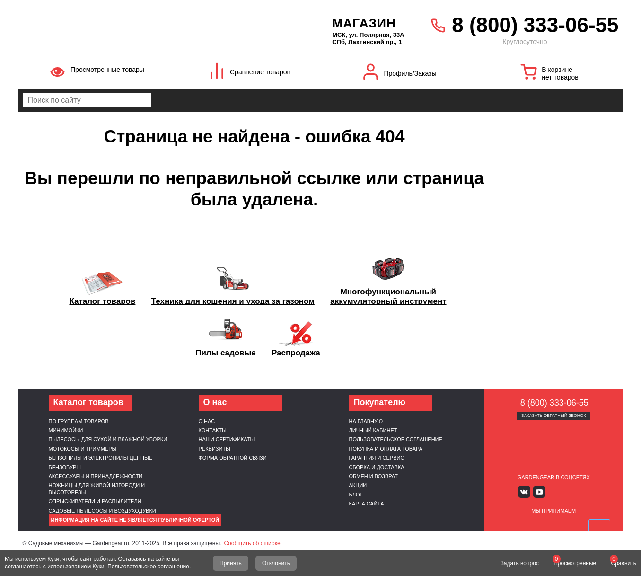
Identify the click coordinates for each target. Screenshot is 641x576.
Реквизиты (214, 449)
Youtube (539, 491)
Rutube (567, 491)
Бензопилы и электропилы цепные (100, 458)
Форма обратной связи (233, 458)
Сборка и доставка (376, 467)
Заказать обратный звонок (553, 415)
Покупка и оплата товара (386, 449)
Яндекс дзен (554, 491)
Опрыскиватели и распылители (95, 501)
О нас (207, 421)
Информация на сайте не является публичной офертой (135, 520)
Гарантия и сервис (376, 458)
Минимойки (66, 430)
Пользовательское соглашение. (149, 566)
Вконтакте (526, 491)
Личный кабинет (373, 430)
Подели (564, 525)
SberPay (598, 526)
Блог (356, 494)
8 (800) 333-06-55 (535, 24)
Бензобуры (65, 467)
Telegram (581, 491)
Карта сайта (366, 503)
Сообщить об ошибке (252, 543)
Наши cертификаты (227, 439)
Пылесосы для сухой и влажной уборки (108, 439)
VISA (508, 525)
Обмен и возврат (373, 476)
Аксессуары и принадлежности (96, 476)
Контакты (213, 430)
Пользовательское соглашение (395, 439)
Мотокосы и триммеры (83, 449)
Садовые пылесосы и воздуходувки (102, 511)
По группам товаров (79, 421)
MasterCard (531, 525)
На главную (366, 421)
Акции (358, 485)
